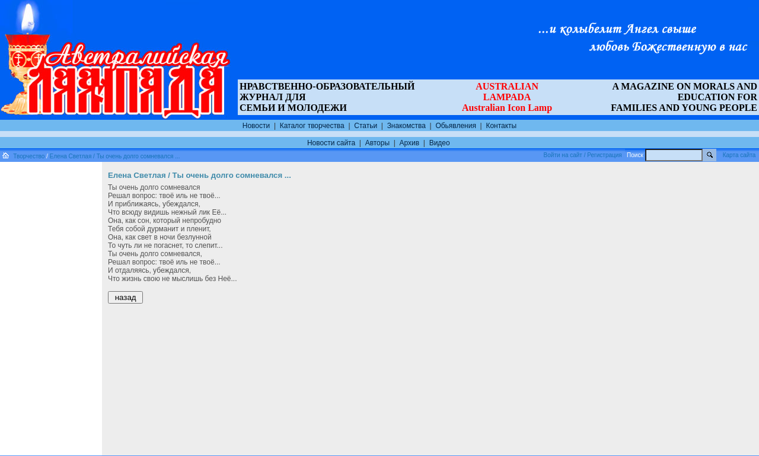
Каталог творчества (312, 126)
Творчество (28, 156)
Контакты (501, 126)
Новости (256, 126)
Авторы (377, 143)
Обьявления (455, 126)
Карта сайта (739, 155)
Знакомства (406, 126)
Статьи (365, 126)
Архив (410, 143)
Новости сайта (331, 143)
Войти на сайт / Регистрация (583, 155)
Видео (439, 143)
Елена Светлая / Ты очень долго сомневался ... (115, 156)
